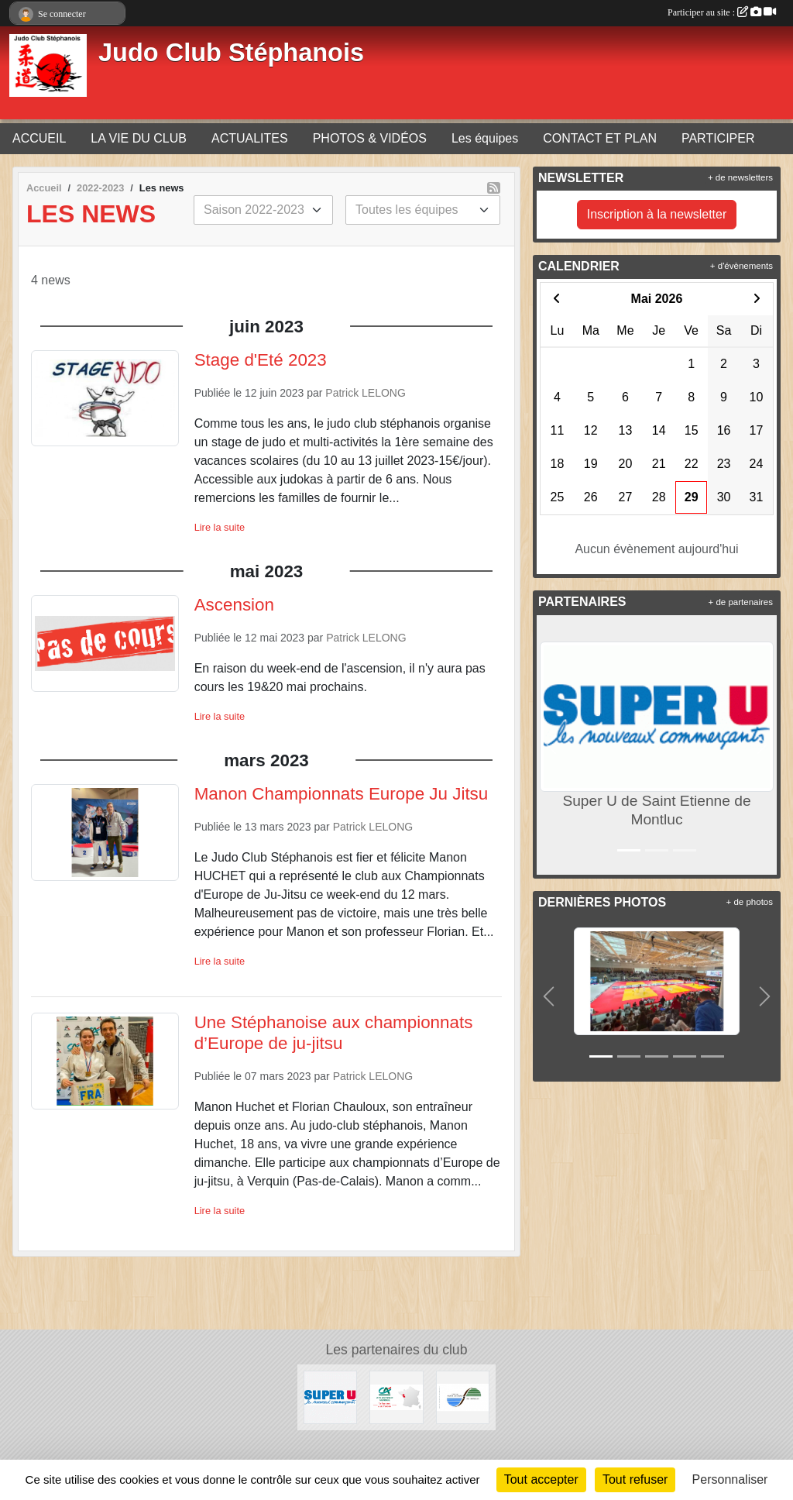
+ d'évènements (741, 265)
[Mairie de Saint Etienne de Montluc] (462, 1396)
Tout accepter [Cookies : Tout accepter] (541, 1479)
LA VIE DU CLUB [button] (139, 138)
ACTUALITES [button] (249, 138)
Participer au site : (722, 12)
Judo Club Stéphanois (231, 53)
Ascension (234, 604)
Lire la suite (219, 527)
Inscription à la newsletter (657, 214)
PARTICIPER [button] (718, 138)
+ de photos (749, 902)
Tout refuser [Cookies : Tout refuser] (635, 1479)
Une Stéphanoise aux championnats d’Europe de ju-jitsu (333, 1033)
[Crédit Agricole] (396, 1396)
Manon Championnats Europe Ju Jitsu (341, 793)
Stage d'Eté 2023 (260, 360)
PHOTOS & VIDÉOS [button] (370, 138)
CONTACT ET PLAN (600, 138)
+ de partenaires (741, 602)
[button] (551, 745)
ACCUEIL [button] (39, 138)
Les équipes (484, 138)
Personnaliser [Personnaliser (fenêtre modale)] (730, 1479)
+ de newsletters (740, 177)
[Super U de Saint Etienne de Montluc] (330, 1396)
